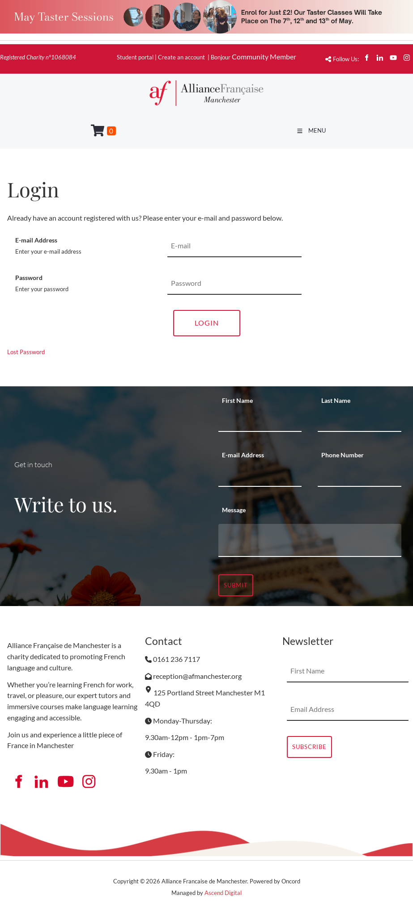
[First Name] (260, 421)
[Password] (234, 283)
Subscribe (309, 746)
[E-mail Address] (234, 246)
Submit (236, 585)
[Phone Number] (359, 475)
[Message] (310, 540)
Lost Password (26, 352)
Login (207, 322)
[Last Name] (359, 421)
